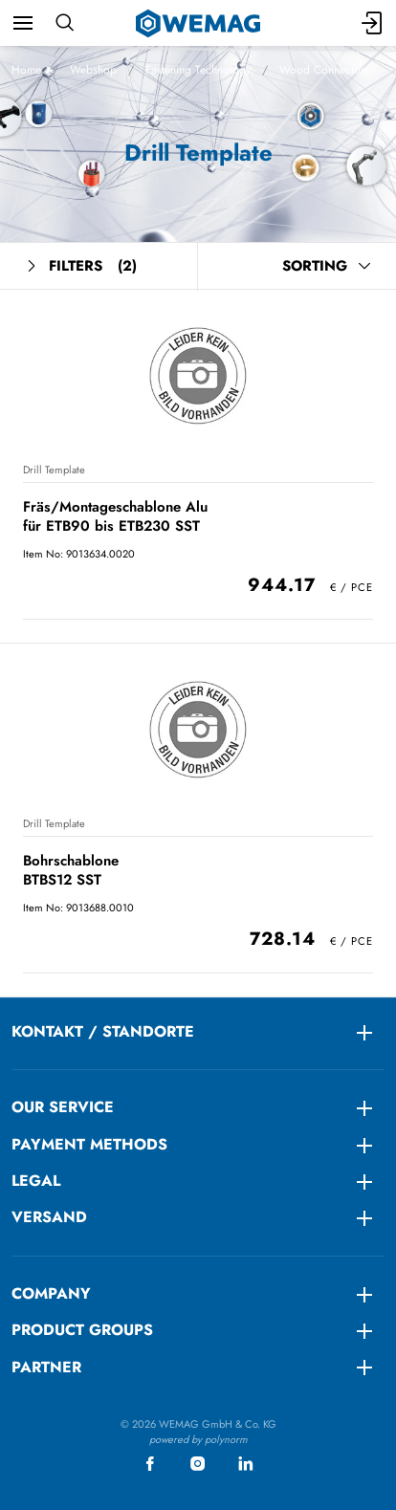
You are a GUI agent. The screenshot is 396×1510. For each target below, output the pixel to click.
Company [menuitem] (51, 1293)
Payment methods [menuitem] (89, 1144)
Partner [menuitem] (46, 1367)
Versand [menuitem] (49, 1217)
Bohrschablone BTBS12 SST (71, 869)
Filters (80, 266)
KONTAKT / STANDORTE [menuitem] (102, 1031)
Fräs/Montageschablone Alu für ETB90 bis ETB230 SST (115, 516)
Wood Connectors (324, 69)
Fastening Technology (198, 69)
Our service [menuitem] (62, 1107)
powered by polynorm (198, 1439)
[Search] (64, 23)
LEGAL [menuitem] (35, 1181)
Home (26, 69)
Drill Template (54, 469)
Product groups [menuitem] (82, 1330)
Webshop (93, 69)
